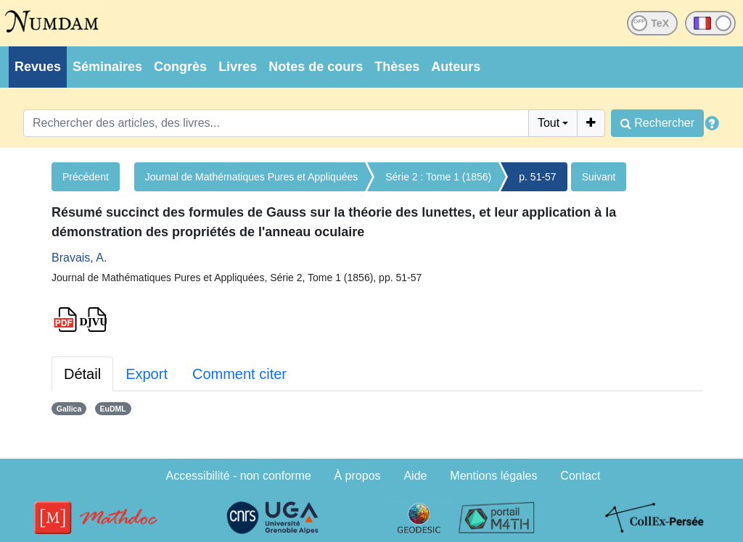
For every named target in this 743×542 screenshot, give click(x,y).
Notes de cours (315, 66)
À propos (357, 476)
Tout (548, 123)
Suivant (599, 177)
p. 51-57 (537, 177)
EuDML (113, 408)
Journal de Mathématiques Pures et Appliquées (251, 177)
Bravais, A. (79, 257)
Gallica (69, 408)
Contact (580, 476)
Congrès (180, 66)
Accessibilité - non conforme (238, 476)
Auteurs (455, 66)
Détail (82, 374)
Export (147, 374)
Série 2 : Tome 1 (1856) (438, 177)
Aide (415, 476)
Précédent (85, 177)
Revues (38, 66)
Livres (237, 66)
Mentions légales (493, 476)
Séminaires (107, 66)
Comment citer (239, 374)
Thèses (396, 66)
